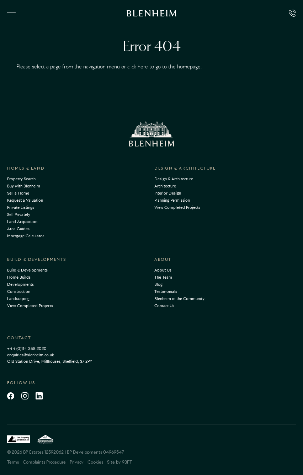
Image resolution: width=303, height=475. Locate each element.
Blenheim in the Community (179, 298)
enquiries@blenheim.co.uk (30, 354)
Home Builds (19, 277)
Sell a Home (18, 193)
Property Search (21, 178)
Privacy (77, 462)
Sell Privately (18, 214)
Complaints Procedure (44, 462)
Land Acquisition (22, 221)
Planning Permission (172, 200)
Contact (19, 337)
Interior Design (167, 193)
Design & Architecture (185, 168)
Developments (20, 284)
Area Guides (18, 228)
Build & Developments (36, 259)
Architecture (165, 186)
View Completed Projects (177, 207)
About (162, 259)
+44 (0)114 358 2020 (27, 348)
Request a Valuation (25, 200)
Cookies (95, 462)
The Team (163, 277)
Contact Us (164, 305)
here (143, 66)
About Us (162, 270)
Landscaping (18, 298)
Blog (158, 284)
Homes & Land (25, 168)
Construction (18, 291)
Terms (13, 462)
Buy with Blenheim (23, 186)
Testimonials (165, 291)
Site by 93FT (119, 462)
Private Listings (20, 207)
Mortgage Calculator (25, 235)
